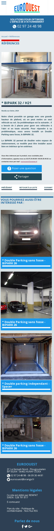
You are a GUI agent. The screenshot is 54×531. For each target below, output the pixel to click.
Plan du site (13, 508)
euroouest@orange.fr (29, 161)
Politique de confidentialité (20, 509)
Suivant (48, 188)
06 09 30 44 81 (35, 475)
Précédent (6, 188)
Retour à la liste (28, 188)
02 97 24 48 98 (27, 26)
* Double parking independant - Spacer (26, 385)
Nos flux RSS (31, 510)
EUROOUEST (27, 464)
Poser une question (21, 168)
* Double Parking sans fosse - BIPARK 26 (23, 261)
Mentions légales (27, 490)
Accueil (4, 36)
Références (15, 36)
